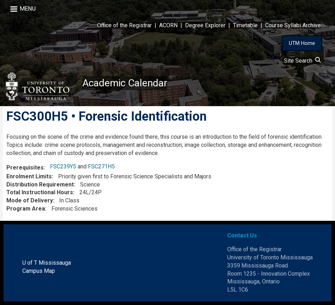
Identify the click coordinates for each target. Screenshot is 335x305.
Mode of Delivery (29, 200)
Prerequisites (25, 167)
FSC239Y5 (63, 166)
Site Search (302, 60)
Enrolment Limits (29, 176)
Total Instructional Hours (39, 192)
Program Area (25, 208)
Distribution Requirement (40, 184)
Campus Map (38, 270)
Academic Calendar (124, 83)
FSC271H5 (101, 166)
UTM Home (302, 43)
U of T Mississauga (46, 262)
